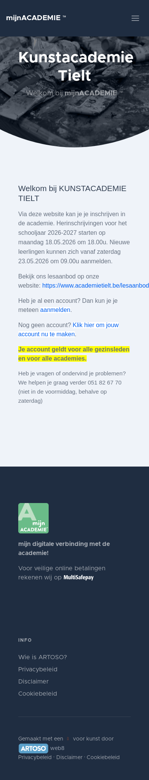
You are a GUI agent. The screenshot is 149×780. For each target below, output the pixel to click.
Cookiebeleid (37, 694)
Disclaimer (33, 682)
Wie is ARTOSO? (42, 657)
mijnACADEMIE (36, 18)
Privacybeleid (37, 669)
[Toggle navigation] (135, 18)
